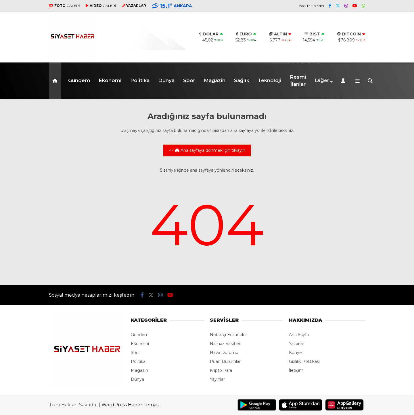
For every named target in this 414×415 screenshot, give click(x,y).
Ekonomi (110, 80)
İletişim (296, 370)
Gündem (79, 80)
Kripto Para (221, 370)
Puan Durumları (225, 361)
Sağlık (241, 80)
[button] (56, 80)
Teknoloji (269, 80)
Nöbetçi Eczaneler (228, 334)
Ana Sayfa (299, 334)
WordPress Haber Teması (130, 405)
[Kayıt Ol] (344, 80)
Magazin (214, 80)
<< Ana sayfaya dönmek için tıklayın (207, 150)
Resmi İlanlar (298, 80)
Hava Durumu (224, 352)
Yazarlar (296, 343)
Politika (140, 80)
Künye (295, 352)
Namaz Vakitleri (225, 343)
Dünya (166, 80)
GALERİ (64, 5)
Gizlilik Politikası (304, 361)
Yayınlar (217, 379)
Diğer (322, 80)
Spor (189, 80)
